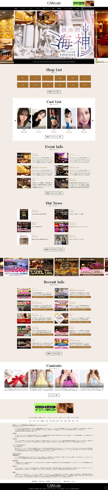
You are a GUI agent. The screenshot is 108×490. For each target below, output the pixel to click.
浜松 (85, 85)
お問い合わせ (41, 481)
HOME (15, 8)
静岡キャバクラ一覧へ (54, 91)
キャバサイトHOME (32, 417)
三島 (35, 78)
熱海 (73, 78)
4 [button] (56, 65)
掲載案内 (59, 8)
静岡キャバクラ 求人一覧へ (54, 353)
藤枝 (60, 85)
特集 (53, 8)
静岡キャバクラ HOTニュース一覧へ (54, 249)
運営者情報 (34, 481)
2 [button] (52, 65)
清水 (35, 85)
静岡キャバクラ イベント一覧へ (54, 193)
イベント (38, 8)
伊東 (85, 78)
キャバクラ (23, 8)
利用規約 (48, 481)
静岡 (23, 85)
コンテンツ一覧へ (54, 395)
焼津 (48, 85)
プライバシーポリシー (57, 481)
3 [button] (54, 65)
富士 (48, 78)
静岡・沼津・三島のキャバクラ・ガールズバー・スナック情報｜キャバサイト (53, 488)
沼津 (23, 78)
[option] (54, 37)
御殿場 (60, 78)
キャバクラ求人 (68, 8)
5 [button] (58, 65)
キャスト (31, 8)
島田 (73, 85)
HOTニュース (46, 8)
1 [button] (50, 65)
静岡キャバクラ (42, 417)
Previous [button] (1, 37)
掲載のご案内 (67, 481)
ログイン (78, 8)
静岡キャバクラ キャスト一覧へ (54, 136)
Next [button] (106, 37)
